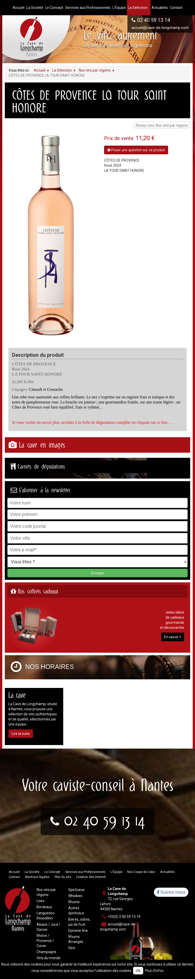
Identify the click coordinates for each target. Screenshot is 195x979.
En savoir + (172, 637)
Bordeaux (44, 907)
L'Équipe (116, 872)
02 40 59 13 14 (153, 20)
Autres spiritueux (76, 910)
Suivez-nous (171, 892)
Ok (138, 971)
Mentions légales (37, 877)
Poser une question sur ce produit (136, 150)
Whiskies (75, 896)
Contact (14, 877)
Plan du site (63, 877)
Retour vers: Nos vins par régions (162, 125)
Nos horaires (49, 666)
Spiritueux (76, 890)
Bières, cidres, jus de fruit (79, 921)
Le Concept (52, 872)
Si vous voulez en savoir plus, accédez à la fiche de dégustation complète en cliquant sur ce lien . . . (92, 422)
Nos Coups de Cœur (141, 872)
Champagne (46, 952)
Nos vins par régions (46, 892)
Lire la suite (21, 734)
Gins (71, 948)
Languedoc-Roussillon (46, 915)
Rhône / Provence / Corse (45, 941)
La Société (32, 872)
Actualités (167, 872)
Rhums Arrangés (75, 939)
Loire (40, 901)
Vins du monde (48, 958)
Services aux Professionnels (85, 872)
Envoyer (97, 573)
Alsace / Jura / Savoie (48, 927)
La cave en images (42, 445)
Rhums (74, 902)
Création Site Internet (91, 877)
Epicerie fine (78, 931)
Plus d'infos (154, 971)
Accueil (14, 872)
